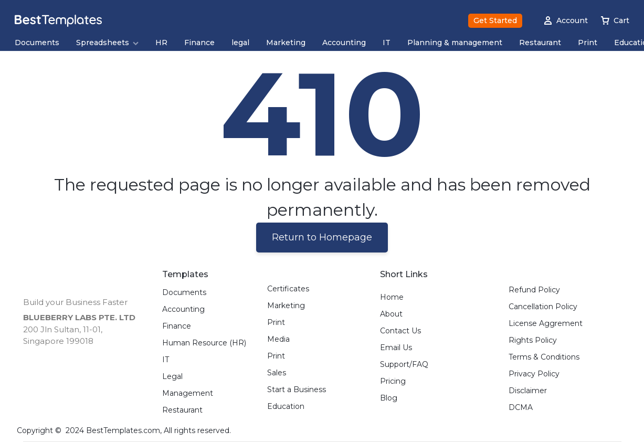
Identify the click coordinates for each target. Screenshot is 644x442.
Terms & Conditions (544, 357)
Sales (276, 373)
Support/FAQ (404, 364)
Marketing (285, 42)
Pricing (393, 381)
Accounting (344, 42)
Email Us (396, 347)
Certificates (288, 289)
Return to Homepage (322, 237)
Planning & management (454, 42)
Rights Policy (533, 340)
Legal (172, 376)
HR (161, 42)
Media (278, 339)
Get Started (495, 20)
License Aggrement (546, 323)
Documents (37, 42)
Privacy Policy (534, 374)
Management (187, 393)
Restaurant (540, 42)
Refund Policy (534, 290)
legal (240, 42)
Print (587, 42)
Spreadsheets (107, 42)
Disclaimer (528, 390)
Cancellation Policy (543, 306)
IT (386, 42)
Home (392, 297)
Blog (388, 398)
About (391, 314)
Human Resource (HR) (204, 343)
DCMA (521, 407)
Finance (199, 42)
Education (285, 406)
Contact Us (400, 331)
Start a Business (296, 389)
